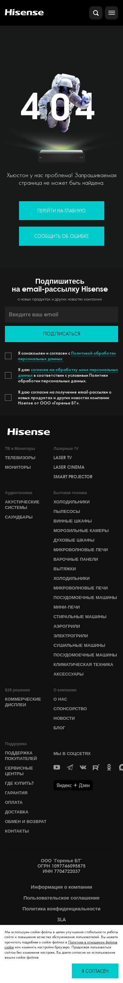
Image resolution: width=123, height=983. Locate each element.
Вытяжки (64, 568)
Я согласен (95, 971)
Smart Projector (72, 476)
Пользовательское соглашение (61, 898)
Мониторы (18, 467)
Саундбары (18, 517)
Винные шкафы (72, 520)
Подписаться (61, 333)
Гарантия (16, 792)
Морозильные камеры (81, 530)
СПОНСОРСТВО (70, 708)
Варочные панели (75, 559)
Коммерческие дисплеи (23, 701)
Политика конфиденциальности (61, 909)
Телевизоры (20, 457)
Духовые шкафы (73, 540)
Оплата (14, 802)
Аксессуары (68, 674)
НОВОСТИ (64, 718)
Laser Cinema (69, 467)
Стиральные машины (79, 616)
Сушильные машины (79, 645)
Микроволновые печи (80, 549)
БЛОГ (59, 727)
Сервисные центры (19, 770)
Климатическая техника (83, 664)
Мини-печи (66, 607)
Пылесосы (66, 511)
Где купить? (19, 783)
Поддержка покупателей (21, 755)
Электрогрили (70, 635)
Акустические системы (22, 504)
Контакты (17, 831)
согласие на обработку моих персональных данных (68, 372)
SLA (61, 920)
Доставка (17, 811)
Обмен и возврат (26, 821)
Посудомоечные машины (85, 597)
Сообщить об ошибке (61, 236)
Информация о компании (61, 887)
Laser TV (62, 457)
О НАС (60, 699)
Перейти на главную (61, 210)
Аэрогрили (66, 626)
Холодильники (71, 501)
